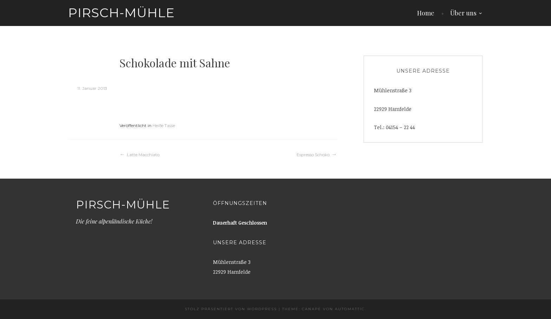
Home (425, 13)
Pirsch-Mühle (121, 12)
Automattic (350, 309)
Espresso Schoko (313, 154)
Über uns (463, 13)
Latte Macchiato (143, 154)
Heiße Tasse (164, 125)
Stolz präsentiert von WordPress (231, 309)
